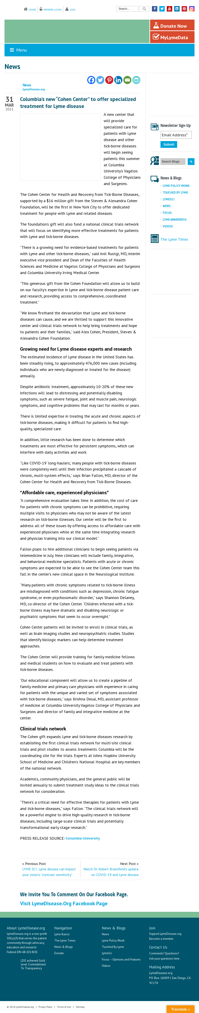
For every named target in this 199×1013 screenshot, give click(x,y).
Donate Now (170, 25)
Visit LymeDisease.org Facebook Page (64, 903)
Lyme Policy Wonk (176, 186)
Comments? (156, 953)
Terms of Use (64, 1006)
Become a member (161, 939)
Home (32, 9)
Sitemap (80, 1006)
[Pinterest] (109, 80)
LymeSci (168, 199)
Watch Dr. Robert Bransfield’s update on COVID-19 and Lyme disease (111, 872)
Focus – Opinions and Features (121, 959)
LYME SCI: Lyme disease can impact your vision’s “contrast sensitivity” (49, 872)
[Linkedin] (118, 80)
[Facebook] (91, 80)
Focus (167, 213)
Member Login (52, 9)
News (167, 206)
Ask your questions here (164, 958)
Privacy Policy (45, 1006)
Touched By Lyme (175, 192)
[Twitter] (100, 80)
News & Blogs (63, 947)
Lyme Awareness (175, 220)
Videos (168, 226)
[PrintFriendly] (136, 80)
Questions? (172, 953)
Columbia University (82, 838)
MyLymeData (170, 37)
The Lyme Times (174, 239)
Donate (59, 953)
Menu (18, 50)
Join (72, 9)
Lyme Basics (62, 934)
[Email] (127, 80)
